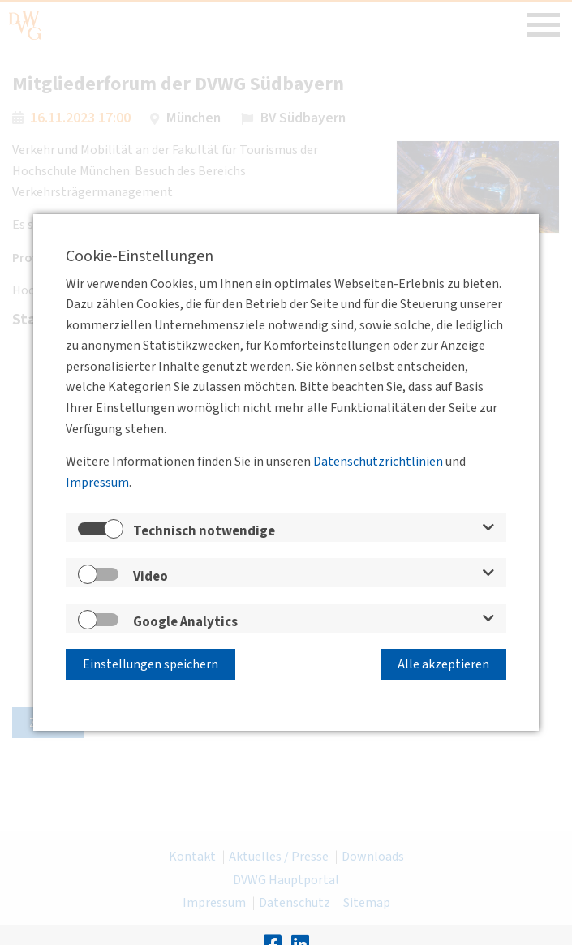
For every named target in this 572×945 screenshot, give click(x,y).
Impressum (97, 483)
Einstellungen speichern (150, 664)
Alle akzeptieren (443, 664)
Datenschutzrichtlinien (378, 461)
